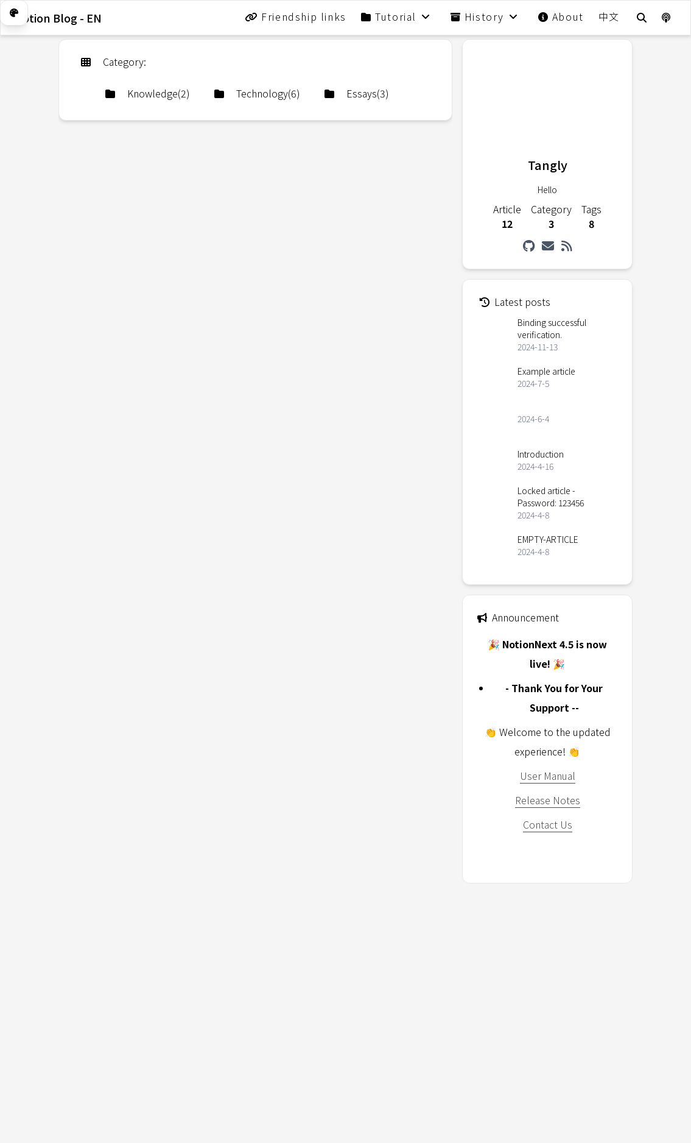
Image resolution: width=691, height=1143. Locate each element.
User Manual (547, 775)
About (561, 16)
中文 (609, 16)
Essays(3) (356, 93)
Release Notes (547, 800)
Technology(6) (257, 93)
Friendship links (295, 16)
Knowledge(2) (147, 93)
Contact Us (547, 824)
